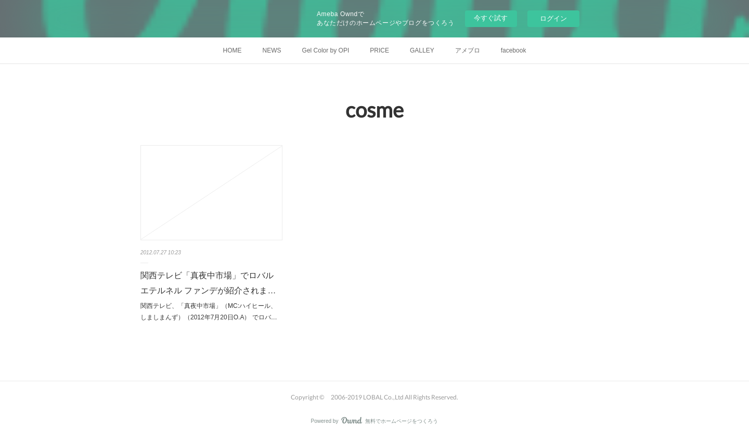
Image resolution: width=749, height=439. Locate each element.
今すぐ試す (491, 18)
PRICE (379, 50)
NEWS (272, 50)
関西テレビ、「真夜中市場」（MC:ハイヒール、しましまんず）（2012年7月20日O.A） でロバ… (208, 311)
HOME (232, 50)
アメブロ (467, 50)
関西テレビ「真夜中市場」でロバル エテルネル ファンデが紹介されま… (208, 283)
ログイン (553, 18)
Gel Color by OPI (326, 50)
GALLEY (422, 50)
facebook (513, 50)
